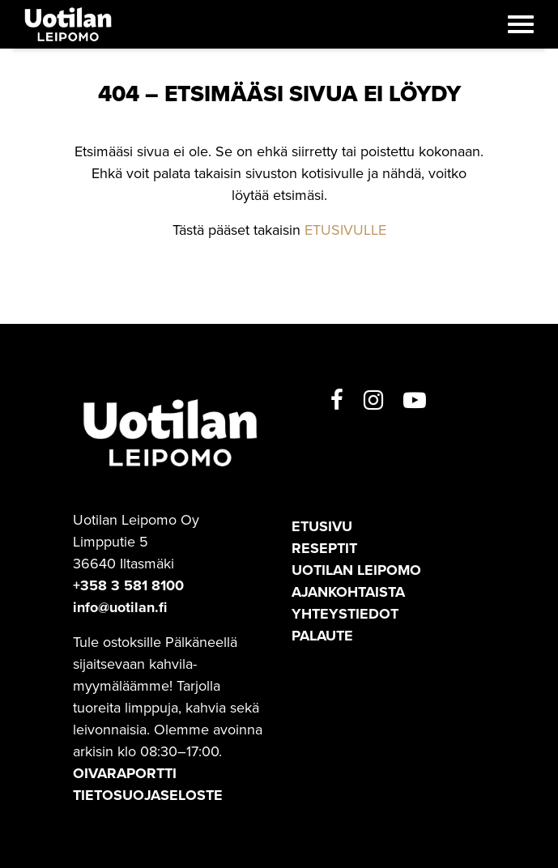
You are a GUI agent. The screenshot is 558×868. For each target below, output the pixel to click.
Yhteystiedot (345, 614)
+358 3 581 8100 (128, 585)
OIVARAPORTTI (125, 773)
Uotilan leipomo (356, 570)
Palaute (322, 636)
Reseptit (324, 548)
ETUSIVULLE (345, 230)
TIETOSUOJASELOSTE (148, 795)
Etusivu (322, 526)
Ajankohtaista (348, 592)
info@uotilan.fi (120, 607)
